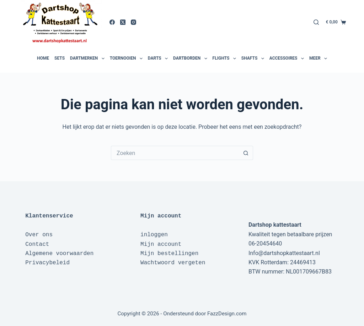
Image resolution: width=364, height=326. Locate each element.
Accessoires (287, 58)
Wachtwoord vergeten (172, 263)
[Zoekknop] (246, 153)
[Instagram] (133, 22)
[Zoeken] (316, 22)
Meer (319, 58)
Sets (59, 58)
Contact (37, 244)
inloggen (154, 235)
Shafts (253, 58)
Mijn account (160, 244)
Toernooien (127, 58)
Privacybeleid (47, 263)
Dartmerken (88, 58)
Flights (225, 58)
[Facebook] (112, 22)
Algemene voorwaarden (59, 254)
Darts (159, 58)
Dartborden (191, 58)
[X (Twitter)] (122, 22)
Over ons (39, 235)
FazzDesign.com (227, 313)
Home (43, 58)
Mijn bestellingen (169, 254)
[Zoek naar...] (175, 153)
